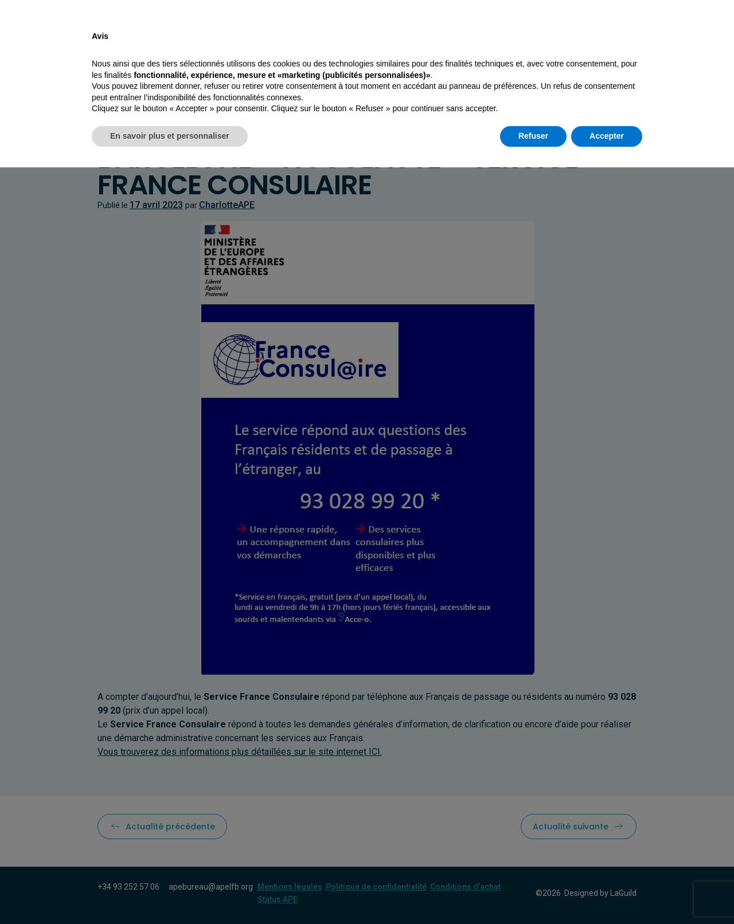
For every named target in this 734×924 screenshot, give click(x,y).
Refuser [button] (533, 892)
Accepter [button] (606, 892)
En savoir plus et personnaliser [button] (169, 892)
